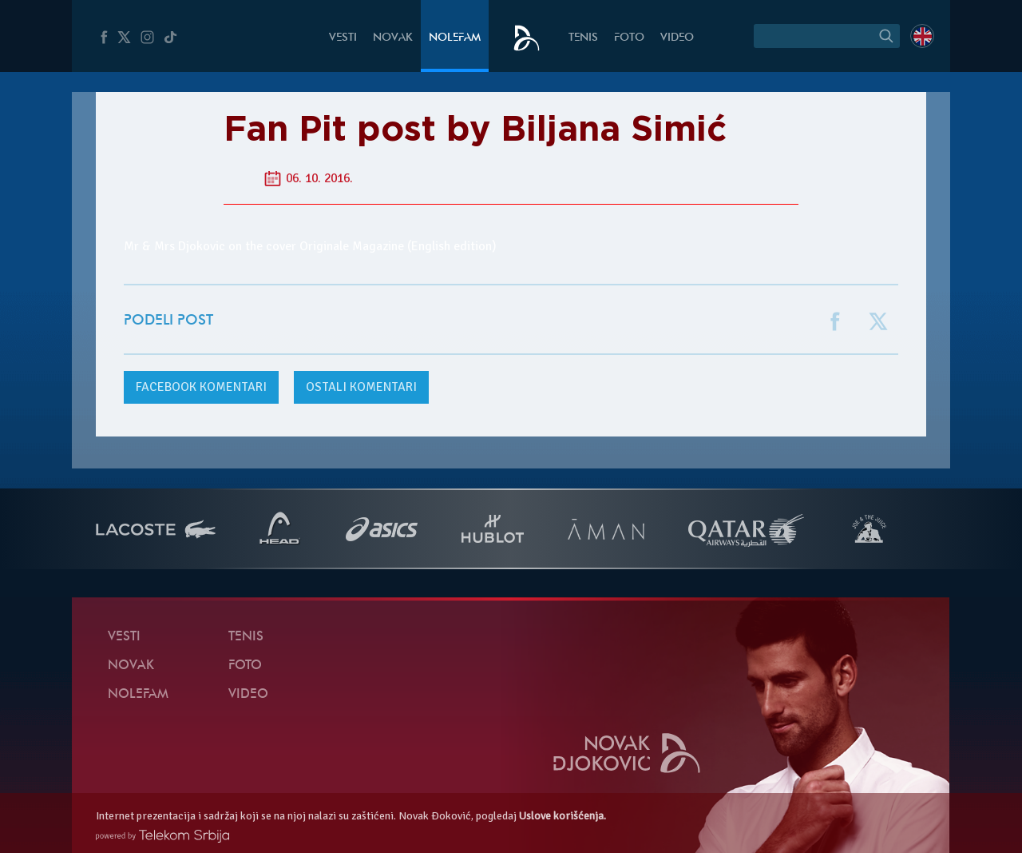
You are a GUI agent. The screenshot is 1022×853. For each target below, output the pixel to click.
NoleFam (455, 38)
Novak (393, 38)
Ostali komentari (361, 387)
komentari (201, 387)
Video (677, 38)
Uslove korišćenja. (562, 816)
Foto (629, 38)
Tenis (583, 38)
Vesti (343, 38)
